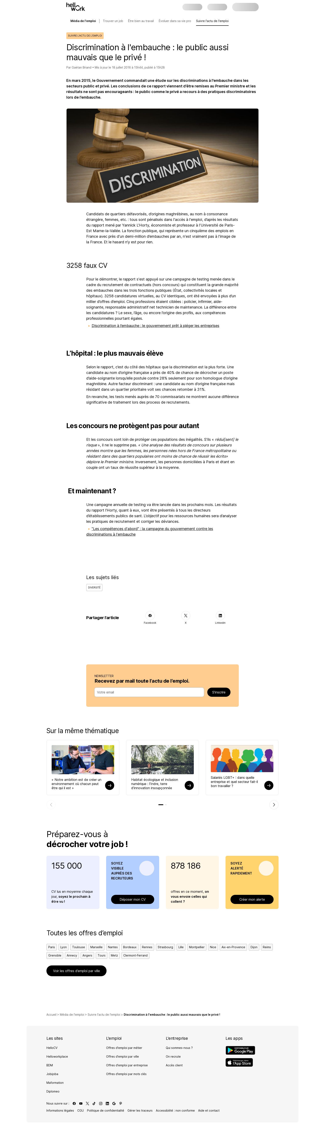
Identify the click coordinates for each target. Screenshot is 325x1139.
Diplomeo (52, 1091)
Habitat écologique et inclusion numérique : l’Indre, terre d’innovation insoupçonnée (154, 784)
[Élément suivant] (274, 804)
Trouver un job (113, 21)
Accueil (51, 1014)
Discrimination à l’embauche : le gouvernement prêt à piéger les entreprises (155, 325)
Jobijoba (52, 1074)
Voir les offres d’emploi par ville (76, 971)
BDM (49, 1065)
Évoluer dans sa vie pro (175, 21)
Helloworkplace (57, 1056)
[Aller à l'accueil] (75, 6)
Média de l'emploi (72, 1014)
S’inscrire (219, 692)
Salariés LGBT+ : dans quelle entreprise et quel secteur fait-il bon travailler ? (234, 781)
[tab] (160, 804)
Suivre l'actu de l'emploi (212, 21)
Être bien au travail (141, 21)
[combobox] (148, 692)
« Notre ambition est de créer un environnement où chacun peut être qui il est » (76, 784)
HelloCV (51, 1048)
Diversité (94, 587)
